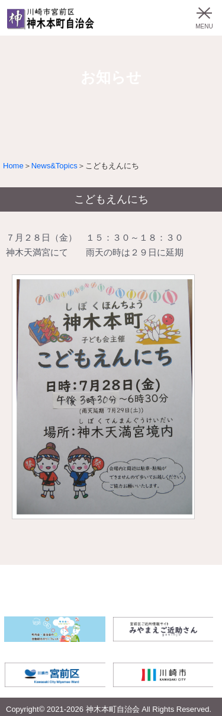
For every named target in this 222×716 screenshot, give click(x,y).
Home (13, 165)
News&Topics (54, 165)
